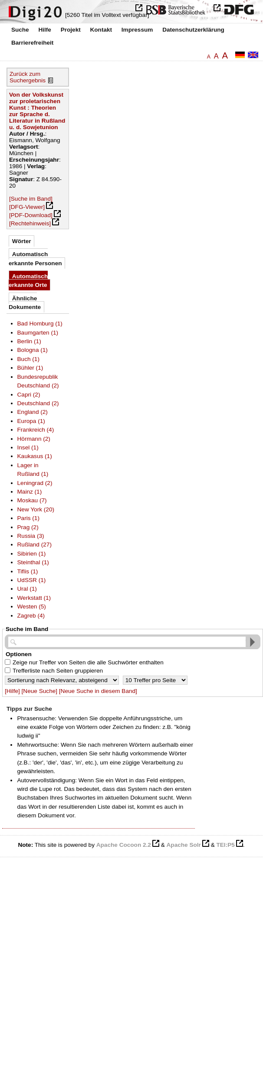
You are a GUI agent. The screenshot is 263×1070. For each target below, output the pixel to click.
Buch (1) (28, 359)
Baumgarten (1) (38, 332)
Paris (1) (28, 518)
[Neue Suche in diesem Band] (98, 691)
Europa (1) (31, 421)
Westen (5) (31, 606)
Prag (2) (28, 527)
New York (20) (35, 509)
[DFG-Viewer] (27, 207)
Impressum (137, 29)
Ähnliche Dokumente (25, 302)
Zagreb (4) (31, 615)
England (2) (32, 412)
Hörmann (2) (33, 439)
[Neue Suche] (39, 691)
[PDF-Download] (31, 215)
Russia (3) (30, 536)
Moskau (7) (32, 500)
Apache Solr (184, 845)
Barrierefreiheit (32, 42)
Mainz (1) (29, 491)
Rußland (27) (34, 544)
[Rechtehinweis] (30, 223)
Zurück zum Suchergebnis (28, 77)
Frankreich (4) (35, 429)
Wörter (21, 241)
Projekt (71, 29)
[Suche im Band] (31, 198)
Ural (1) (27, 588)
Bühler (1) (30, 367)
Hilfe (44, 29)
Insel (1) (28, 447)
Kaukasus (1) (34, 456)
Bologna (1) (32, 350)
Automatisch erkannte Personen (35, 258)
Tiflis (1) (27, 571)
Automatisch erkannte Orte (28, 280)
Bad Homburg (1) (39, 323)
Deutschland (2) (38, 403)
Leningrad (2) (35, 483)
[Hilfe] (12, 691)
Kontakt (101, 29)
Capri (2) (28, 394)
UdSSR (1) (31, 580)
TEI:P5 (225, 845)
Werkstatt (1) (34, 598)
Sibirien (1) (31, 553)
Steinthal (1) (33, 562)
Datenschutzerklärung (193, 29)
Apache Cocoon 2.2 (123, 845)
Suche (20, 29)
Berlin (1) (29, 341)
